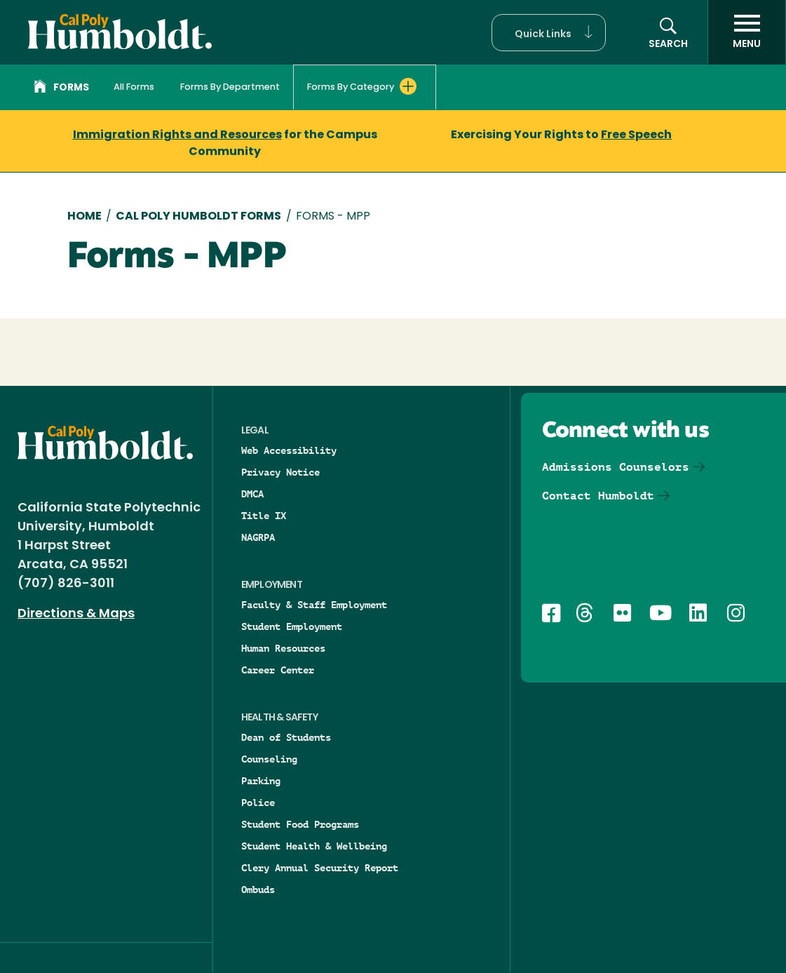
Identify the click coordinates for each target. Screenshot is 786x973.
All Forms (134, 87)
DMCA (252, 493)
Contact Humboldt (598, 495)
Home (84, 216)
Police (258, 802)
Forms (61, 88)
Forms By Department (230, 87)
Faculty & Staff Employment (314, 604)
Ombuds (258, 889)
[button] (549, 32)
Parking (260, 780)
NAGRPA (258, 537)
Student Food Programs (300, 824)
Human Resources (283, 648)
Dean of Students (286, 737)
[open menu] (746, 32)
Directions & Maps (76, 614)
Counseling (269, 759)
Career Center (277, 670)
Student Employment (291, 626)
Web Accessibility (289, 450)
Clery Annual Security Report (319, 867)
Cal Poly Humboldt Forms (198, 216)
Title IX (263, 515)
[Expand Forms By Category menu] (408, 86)
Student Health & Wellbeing (314, 846)
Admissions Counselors (615, 467)
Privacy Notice (280, 472)
